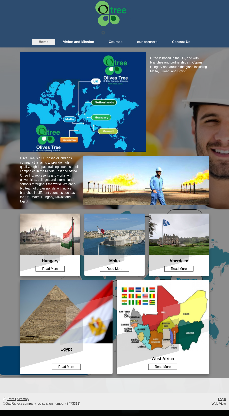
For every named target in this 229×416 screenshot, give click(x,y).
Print (9, 399)
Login (222, 399)
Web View (219, 403)
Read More (50, 268)
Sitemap (23, 399)
